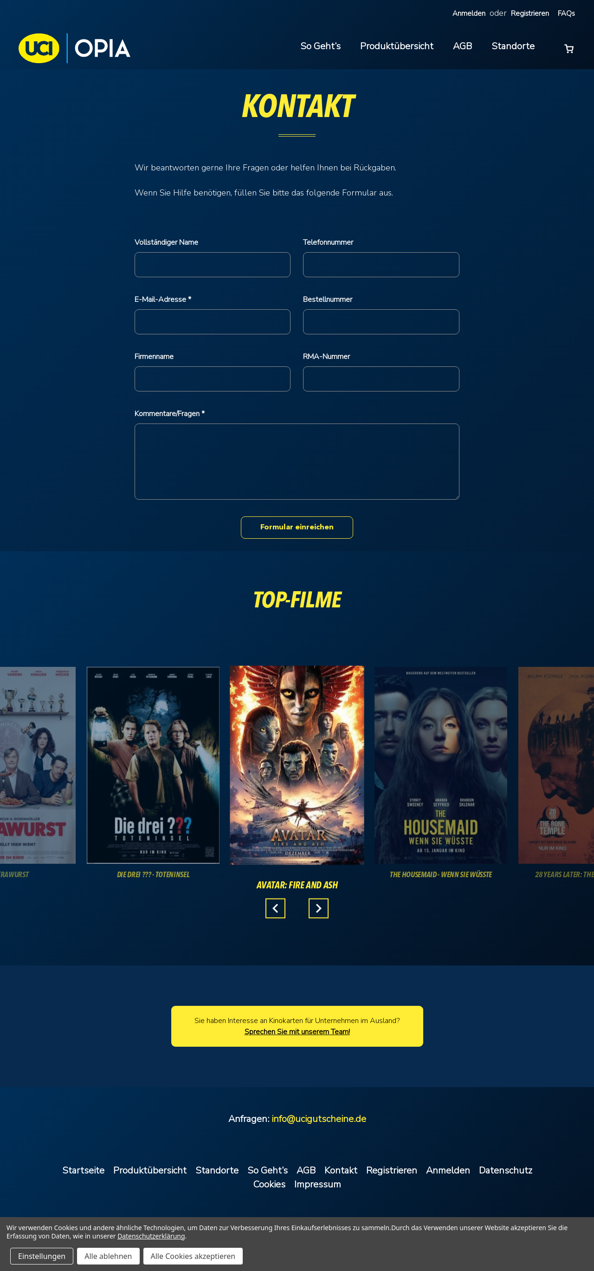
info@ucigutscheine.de (318, 1119)
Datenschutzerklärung (151, 1236)
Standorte (513, 46)
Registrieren (530, 13)
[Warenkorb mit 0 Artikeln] (569, 48)
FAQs (566, 13)
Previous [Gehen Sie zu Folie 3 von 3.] (275, 909)
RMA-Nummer (326, 357)
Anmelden (468, 13)
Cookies (269, 1184)
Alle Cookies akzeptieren (193, 1256)
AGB (462, 46)
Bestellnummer (327, 299)
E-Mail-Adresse (161, 299)
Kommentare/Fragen (168, 414)
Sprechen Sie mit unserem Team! (297, 1032)
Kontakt (340, 1170)
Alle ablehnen (108, 1256)
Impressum (317, 1184)
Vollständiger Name (166, 242)
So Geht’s (320, 46)
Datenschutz (505, 1170)
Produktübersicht (396, 46)
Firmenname (154, 357)
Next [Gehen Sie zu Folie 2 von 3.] (319, 909)
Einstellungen (41, 1256)
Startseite (83, 1170)
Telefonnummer (328, 242)
